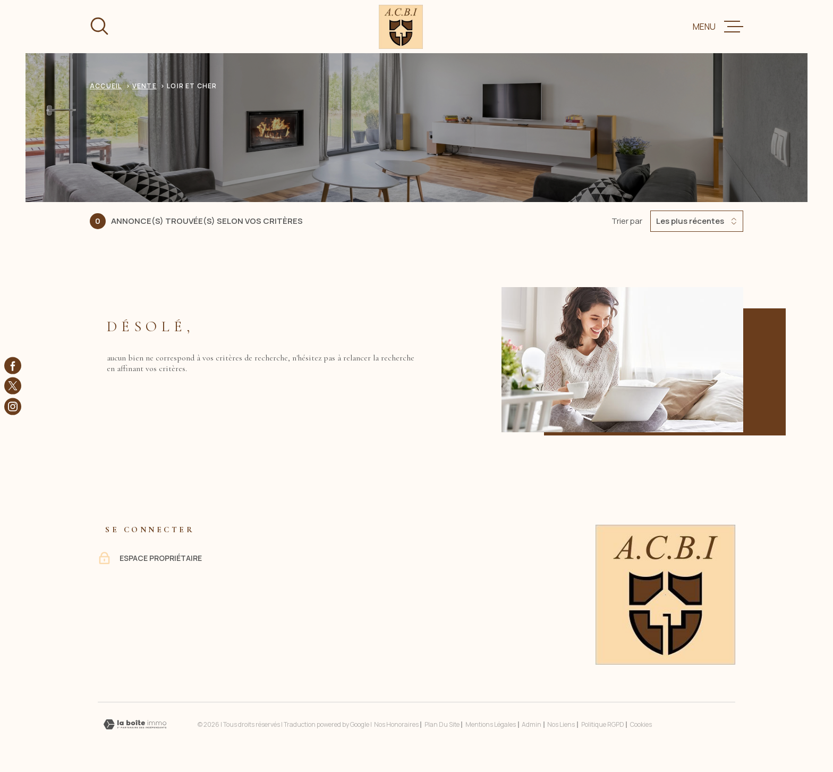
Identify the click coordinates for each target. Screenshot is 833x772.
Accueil (106, 85)
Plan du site (442, 724)
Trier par (626, 221)
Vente (144, 85)
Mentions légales (490, 724)
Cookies (641, 724)
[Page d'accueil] (401, 27)
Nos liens (561, 724)
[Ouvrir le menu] (718, 26)
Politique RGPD (602, 724)
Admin (531, 724)
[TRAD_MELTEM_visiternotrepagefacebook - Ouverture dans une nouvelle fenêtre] (12, 365)
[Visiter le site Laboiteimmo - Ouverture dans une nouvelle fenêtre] (135, 724)
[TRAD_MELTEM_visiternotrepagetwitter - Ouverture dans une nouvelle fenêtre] (12, 386)
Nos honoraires (396, 724)
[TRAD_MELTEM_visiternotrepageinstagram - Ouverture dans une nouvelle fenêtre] (12, 406)
